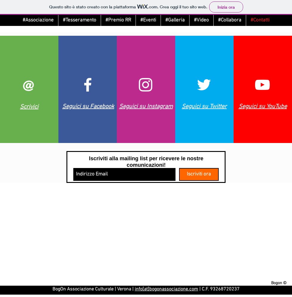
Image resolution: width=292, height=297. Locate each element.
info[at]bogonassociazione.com (166, 289)
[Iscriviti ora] (199, 174)
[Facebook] (88, 85)
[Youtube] (262, 85)
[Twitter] (204, 85)
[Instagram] (145, 85)
